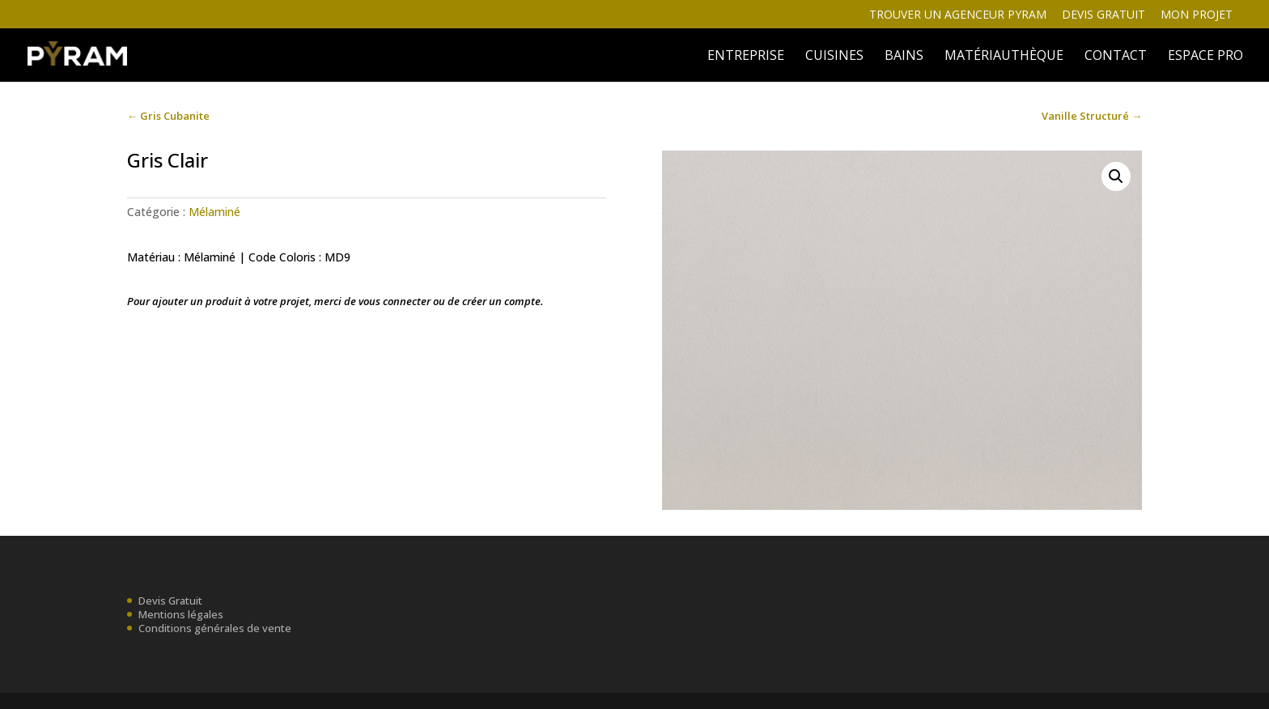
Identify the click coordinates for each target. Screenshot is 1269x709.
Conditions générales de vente (214, 628)
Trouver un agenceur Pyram (957, 15)
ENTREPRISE (745, 56)
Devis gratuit (1103, 15)
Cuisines (834, 56)
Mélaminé (214, 211)
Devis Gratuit (170, 600)
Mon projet (1197, 15)
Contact (1115, 56)
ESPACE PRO (1205, 56)
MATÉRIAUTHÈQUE (1003, 56)
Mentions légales (180, 614)
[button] (1116, 176)
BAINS (904, 56)
